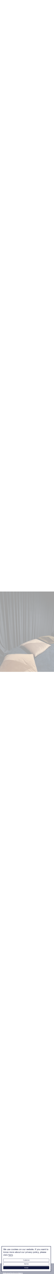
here (10, 1255)
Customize (26, 1260)
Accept (26, 1267)
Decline (26, 1264)
